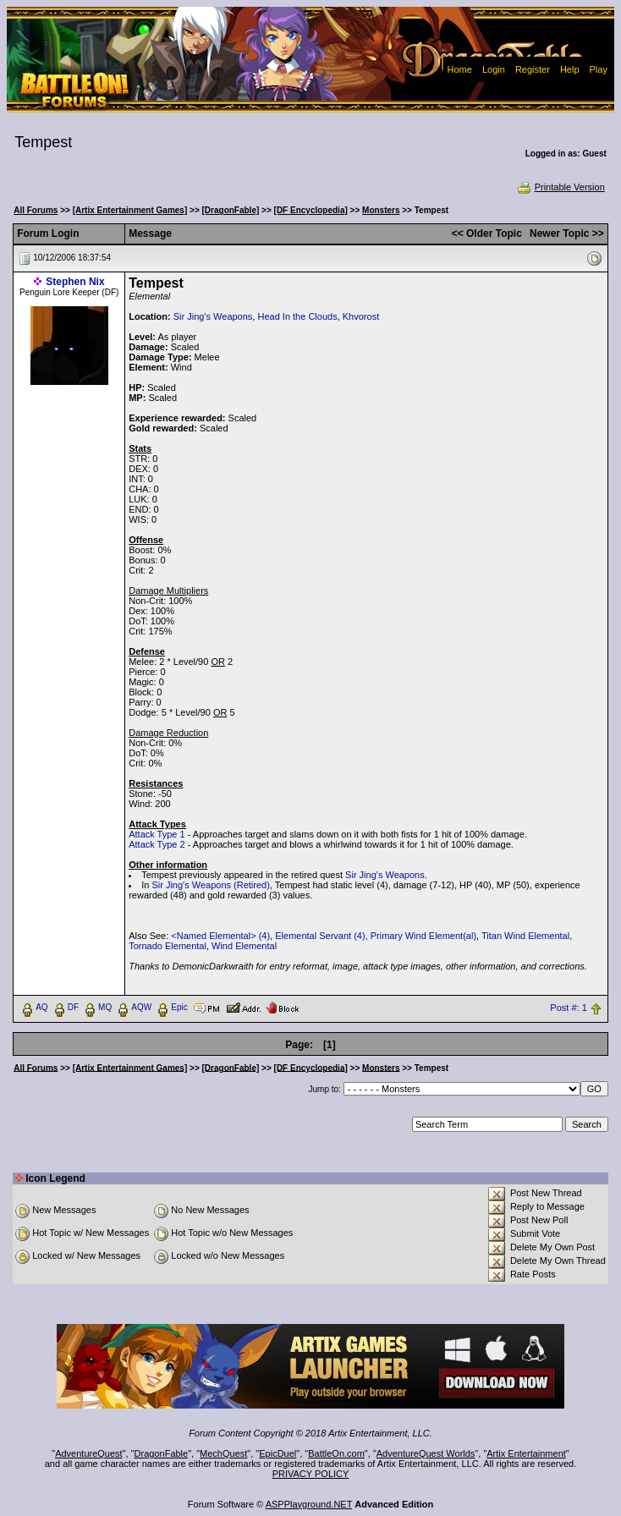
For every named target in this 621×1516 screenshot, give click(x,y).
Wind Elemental (244, 946)
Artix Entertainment (526, 1453)
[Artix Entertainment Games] (130, 210)
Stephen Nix (75, 282)
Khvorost (361, 316)
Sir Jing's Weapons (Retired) (210, 885)
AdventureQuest (89, 1453)
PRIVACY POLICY (310, 1474)
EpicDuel (277, 1453)
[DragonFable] (231, 210)
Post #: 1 (568, 1007)
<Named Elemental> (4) (220, 936)
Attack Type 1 (156, 834)
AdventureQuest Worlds (425, 1453)
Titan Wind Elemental (525, 936)
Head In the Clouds (297, 316)
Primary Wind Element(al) (423, 936)
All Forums (36, 210)
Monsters (380, 210)
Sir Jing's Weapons (213, 316)
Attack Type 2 (156, 844)
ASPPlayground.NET (309, 1504)
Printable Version (560, 187)
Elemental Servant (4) (320, 936)
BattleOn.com (336, 1453)
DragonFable (162, 1453)
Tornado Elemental (167, 946)
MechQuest (223, 1453)
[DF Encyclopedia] (311, 210)
